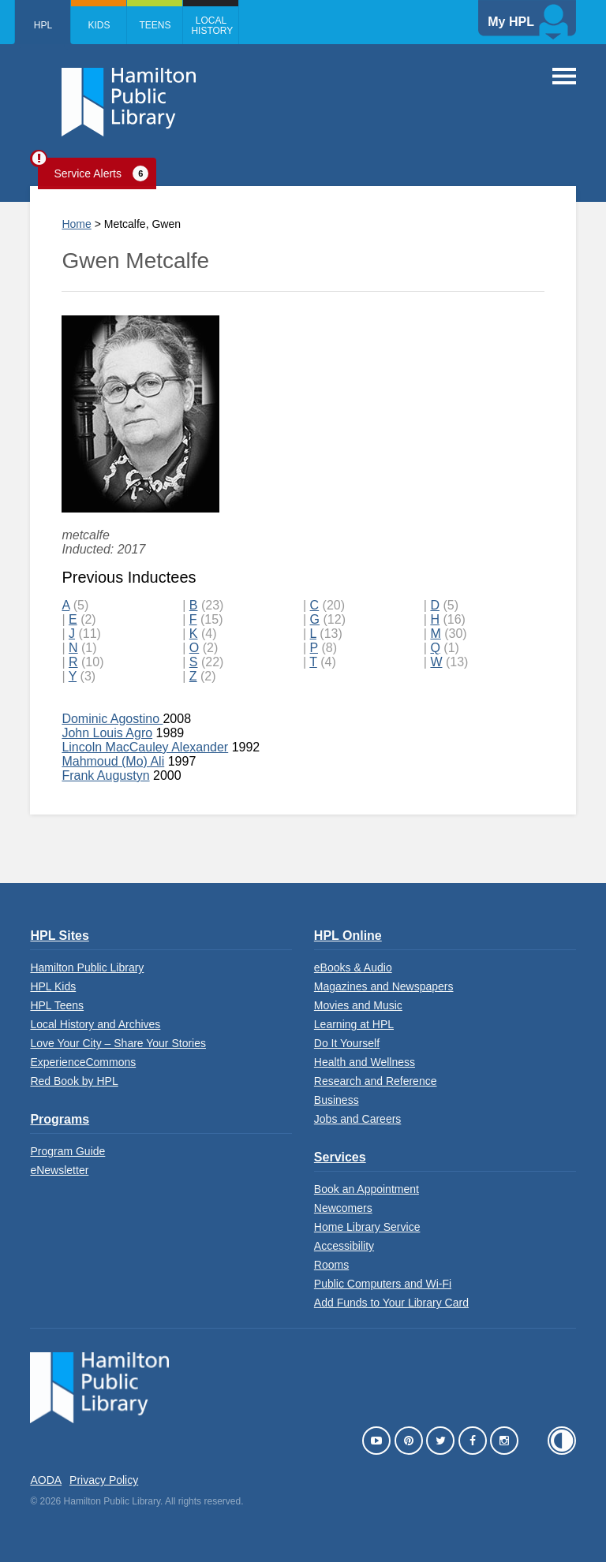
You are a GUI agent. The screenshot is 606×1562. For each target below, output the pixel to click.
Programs (59, 1119)
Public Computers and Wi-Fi (382, 1283)
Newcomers (343, 1208)
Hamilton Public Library (87, 967)
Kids (99, 25)
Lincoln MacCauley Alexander (145, 747)
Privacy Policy (103, 1480)
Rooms (331, 1264)
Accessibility (344, 1246)
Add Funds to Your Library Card (391, 1302)
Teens (154, 25)
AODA (46, 1480)
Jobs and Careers (358, 1119)
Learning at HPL (354, 1024)
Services (340, 1157)
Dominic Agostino (112, 718)
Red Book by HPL (74, 1081)
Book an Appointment (366, 1189)
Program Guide (67, 1151)
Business (336, 1100)
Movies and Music (358, 1005)
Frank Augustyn (105, 775)
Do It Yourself (347, 1043)
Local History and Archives (95, 1024)
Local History (212, 25)
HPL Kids (53, 986)
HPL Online (348, 935)
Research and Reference (375, 1081)
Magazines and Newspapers (384, 986)
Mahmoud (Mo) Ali (113, 761)
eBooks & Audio (353, 967)
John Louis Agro (107, 733)
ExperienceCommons (83, 1062)
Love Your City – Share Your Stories (118, 1043)
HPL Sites (59, 935)
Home (76, 224)
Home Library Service (367, 1227)
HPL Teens (57, 1005)
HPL (43, 25)
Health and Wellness (364, 1062)
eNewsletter (59, 1170)
